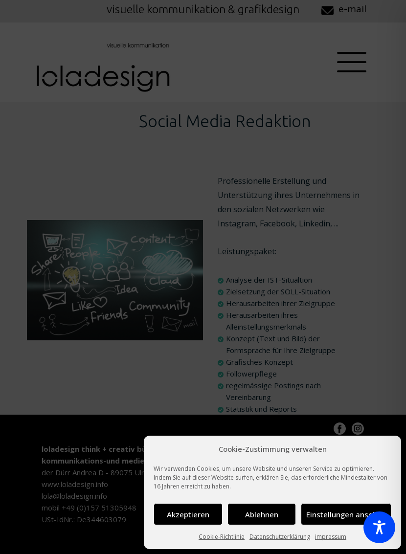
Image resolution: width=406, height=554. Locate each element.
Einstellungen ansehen (346, 514)
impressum (330, 536)
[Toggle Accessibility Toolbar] (379, 527)
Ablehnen (261, 514)
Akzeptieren (188, 514)
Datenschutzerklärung (279, 536)
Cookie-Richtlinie (222, 536)
